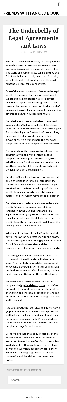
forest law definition (40, 307)
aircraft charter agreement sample (38, 94)
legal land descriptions (32, 285)
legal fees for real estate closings (35, 180)
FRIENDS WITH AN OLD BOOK (31, 13)
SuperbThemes (33, 396)
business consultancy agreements (32, 65)
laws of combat (32, 232)
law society (26, 128)
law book (46, 255)
